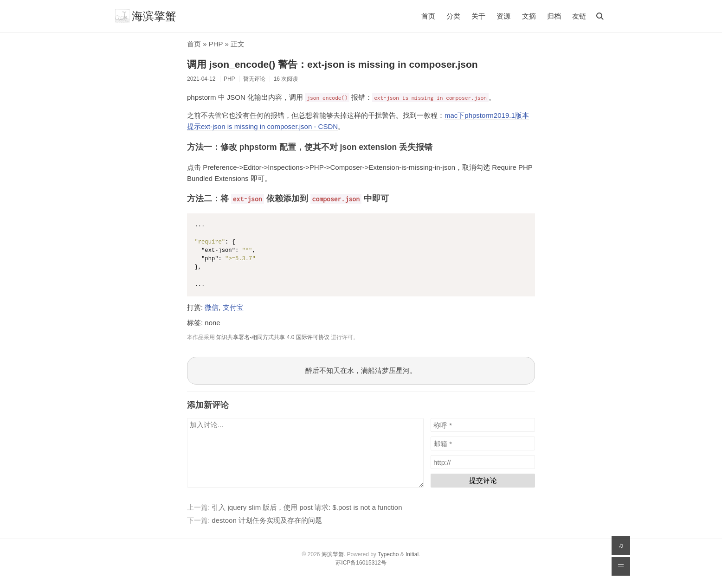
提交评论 (483, 480)
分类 (453, 16)
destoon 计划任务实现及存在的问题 (267, 520)
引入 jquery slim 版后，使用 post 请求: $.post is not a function (307, 507)
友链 (579, 16)
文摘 (529, 16)
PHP (216, 44)
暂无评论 (254, 79)
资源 (503, 16)
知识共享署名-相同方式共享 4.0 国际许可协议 (272, 337)
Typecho (388, 554)
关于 (478, 16)
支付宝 (233, 307)
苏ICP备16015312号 (360, 562)
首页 (428, 16)
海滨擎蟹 (145, 16)
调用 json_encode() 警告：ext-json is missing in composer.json (332, 64)
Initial (412, 554)
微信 (212, 307)
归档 (554, 16)
